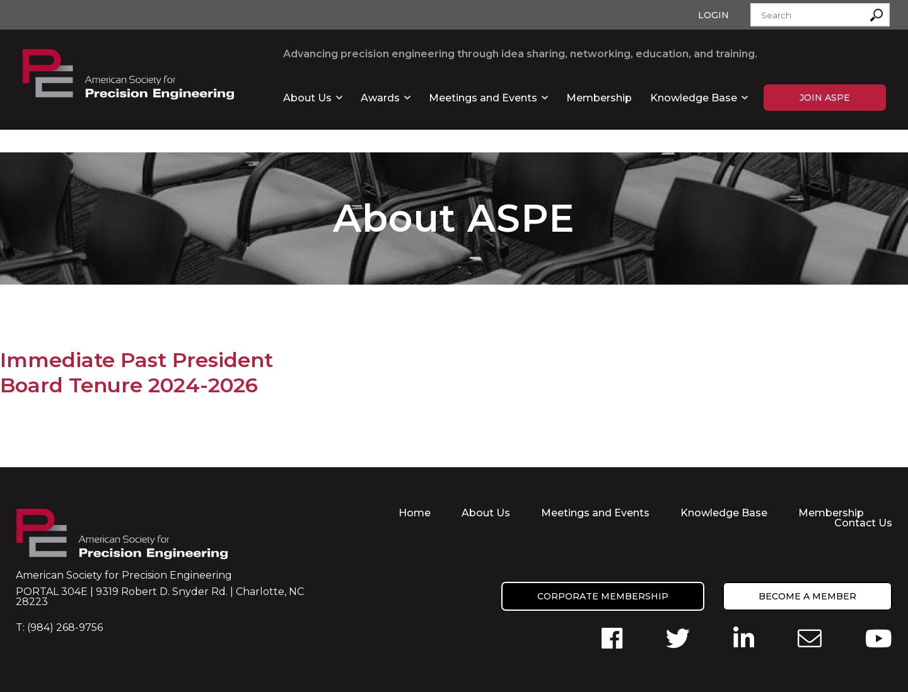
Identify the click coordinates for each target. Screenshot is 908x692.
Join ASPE (825, 97)
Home (415, 513)
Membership (599, 98)
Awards (380, 98)
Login (713, 15)
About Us (307, 98)
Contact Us (863, 523)
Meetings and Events (483, 98)
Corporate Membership (602, 596)
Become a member (807, 596)
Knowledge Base (693, 98)
